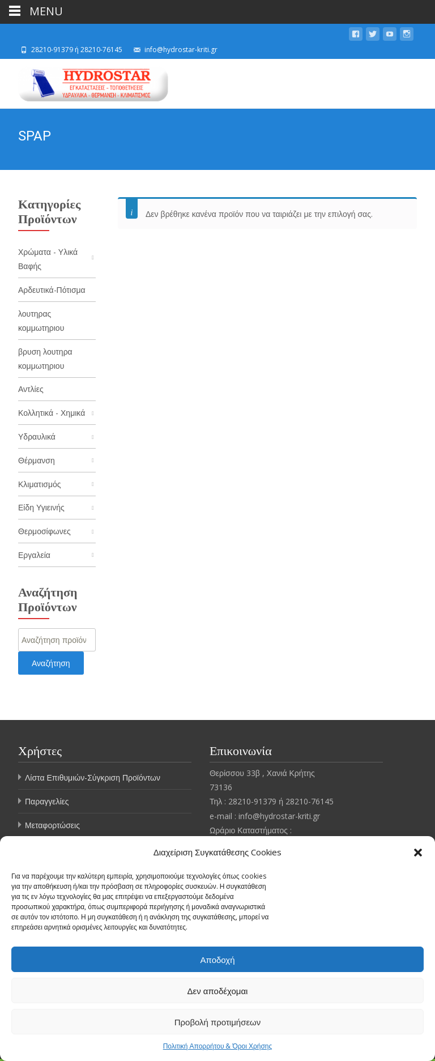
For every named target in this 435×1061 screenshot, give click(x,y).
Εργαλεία (34, 557)
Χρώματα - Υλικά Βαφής (48, 258)
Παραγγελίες (47, 804)
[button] (418, 852)
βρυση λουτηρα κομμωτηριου (45, 359)
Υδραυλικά (37, 438)
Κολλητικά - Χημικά (51, 414)
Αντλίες (31, 390)
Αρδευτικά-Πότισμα (52, 289)
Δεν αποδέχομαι (217, 990)
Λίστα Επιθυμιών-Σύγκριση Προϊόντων (92, 780)
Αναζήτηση (51, 666)
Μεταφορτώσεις (52, 828)
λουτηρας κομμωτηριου (41, 321)
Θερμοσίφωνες (44, 533)
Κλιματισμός (39, 485)
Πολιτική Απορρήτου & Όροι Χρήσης (217, 1046)
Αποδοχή (218, 959)
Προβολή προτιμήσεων (217, 1022)
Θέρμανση (36, 462)
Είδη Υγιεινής (41, 509)
